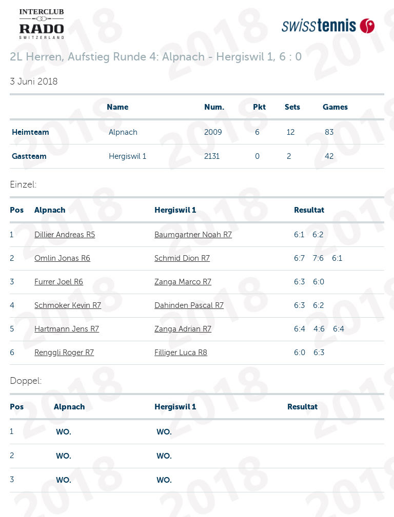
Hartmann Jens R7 (66, 329)
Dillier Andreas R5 (64, 235)
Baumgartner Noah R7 (193, 235)
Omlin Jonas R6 (62, 258)
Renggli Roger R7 (64, 352)
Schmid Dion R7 (182, 258)
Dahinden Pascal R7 (189, 305)
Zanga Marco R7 (182, 282)
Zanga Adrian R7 (182, 329)
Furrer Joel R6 (58, 282)
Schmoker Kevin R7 (67, 305)
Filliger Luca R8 (180, 352)
